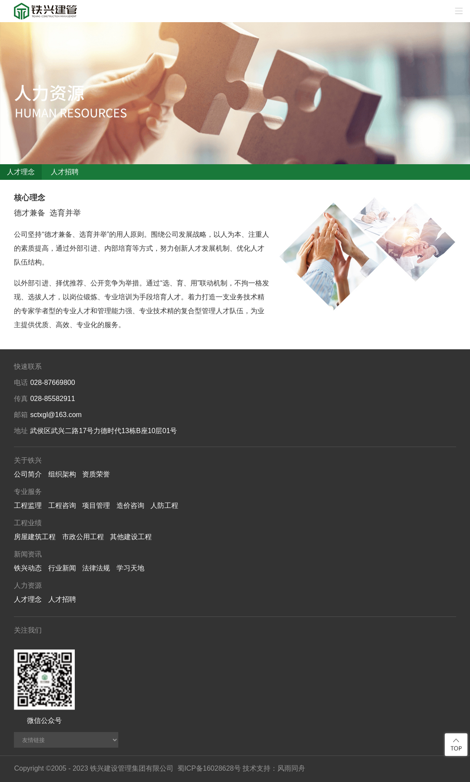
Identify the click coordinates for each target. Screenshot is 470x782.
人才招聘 (65, 172)
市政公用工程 (83, 536)
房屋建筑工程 (35, 536)
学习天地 (130, 568)
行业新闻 (62, 568)
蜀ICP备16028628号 (209, 768)
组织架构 (62, 474)
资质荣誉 (96, 474)
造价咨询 (130, 505)
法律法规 (96, 568)
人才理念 (21, 172)
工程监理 (28, 505)
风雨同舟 (291, 768)
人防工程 (164, 505)
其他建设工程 (131, 536)
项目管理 (96, 505)
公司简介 (28, 474)
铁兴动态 (28, 568)
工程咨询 (62, 505)
